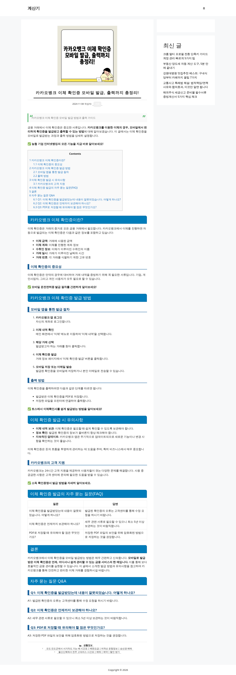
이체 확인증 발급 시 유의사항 (47, 180)
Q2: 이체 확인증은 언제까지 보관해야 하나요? (61, 203)
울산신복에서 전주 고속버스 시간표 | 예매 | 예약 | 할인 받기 (89, 651)
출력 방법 (41, 176)
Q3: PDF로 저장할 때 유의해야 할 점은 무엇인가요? (64, 207)
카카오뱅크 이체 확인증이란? (47, 160)
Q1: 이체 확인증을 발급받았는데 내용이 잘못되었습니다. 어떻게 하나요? (77, 199)
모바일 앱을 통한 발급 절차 (51, 172)
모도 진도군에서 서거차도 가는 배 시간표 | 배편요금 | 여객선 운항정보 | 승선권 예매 (89, 648)
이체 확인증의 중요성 (47, 164)
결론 (33, 191)
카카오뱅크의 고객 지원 (49, 184)
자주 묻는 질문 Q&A (42, 195)
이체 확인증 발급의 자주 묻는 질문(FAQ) (53, 187)
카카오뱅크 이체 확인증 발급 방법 (49, 168)
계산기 (34, 8)
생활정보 (87, 645)
